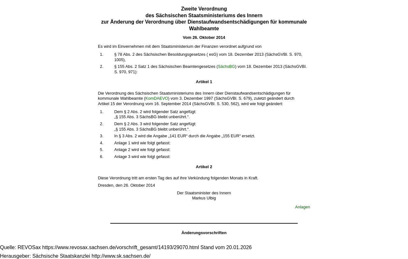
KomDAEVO (156, 98)
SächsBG (226, 66)
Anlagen (302, 207)
